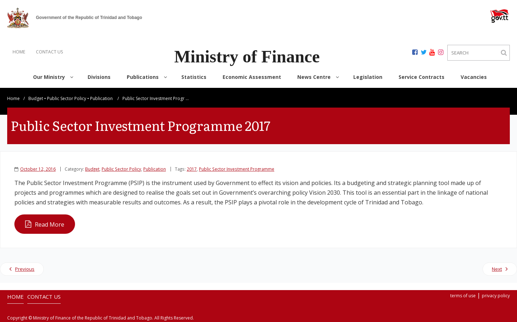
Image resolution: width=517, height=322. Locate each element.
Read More (49, 224)
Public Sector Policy (66, 98)
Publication (101, 98)
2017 (192, 169)
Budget (35, 98)
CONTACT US (49, 52)
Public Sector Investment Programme (236, 169)
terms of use (463, 296)
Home (13, 98)
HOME (19, 52)
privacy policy (496, 296)
